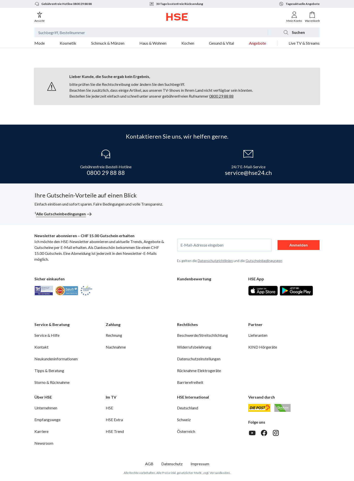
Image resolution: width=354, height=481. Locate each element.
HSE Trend (115, 431)
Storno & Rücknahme (52, 382)
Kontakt (41, 347)
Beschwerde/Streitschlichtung (202, 335)
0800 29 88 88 (221, 96)
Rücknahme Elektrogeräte (199, 370)
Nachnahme (116, 347)
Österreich (186, 431)
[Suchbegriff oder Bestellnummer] (151, 32)
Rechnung (114, 335)
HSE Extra (114, 419)
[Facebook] (264, 433)
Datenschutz (172, 463)
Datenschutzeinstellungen (199, 358)
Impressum (200, 463)
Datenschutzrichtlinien (215, 261)
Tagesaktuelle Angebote (299, 3)
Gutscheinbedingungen (264, 261)
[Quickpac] (282, 408)
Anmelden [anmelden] (298, 245)
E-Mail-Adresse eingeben (201, 245)
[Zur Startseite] (177, 17)
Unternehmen (45, 407)
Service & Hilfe (46, 335)
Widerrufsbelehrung (194, 347)
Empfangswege (47, 419)
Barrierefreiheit (190, 382)
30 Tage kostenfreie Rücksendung (176, 3)
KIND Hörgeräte (262, 347)
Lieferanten (257, 335)
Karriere (41, 431)
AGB (149, 463)
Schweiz (184, 419)
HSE (109, 407)
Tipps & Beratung (49, 370)
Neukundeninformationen (56, 358)
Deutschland (187, 407)
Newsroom (43, 443)
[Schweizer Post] (259, 408)
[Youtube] (252, 433)
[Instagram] (276, 433)
